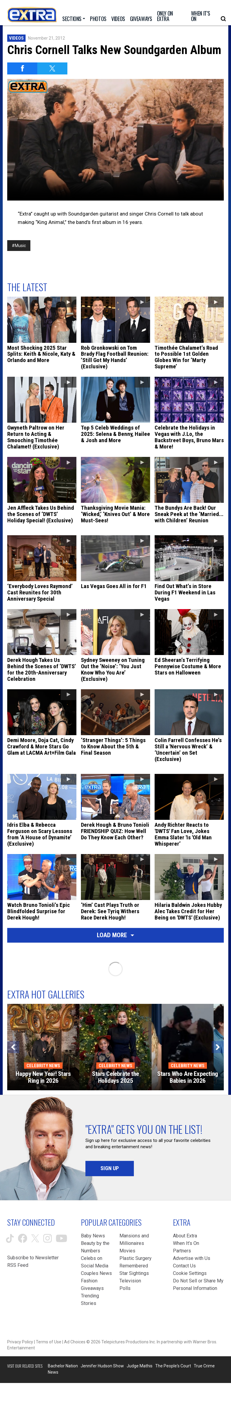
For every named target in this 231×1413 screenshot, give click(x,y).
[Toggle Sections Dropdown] (74, 18)
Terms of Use (48, 1341)
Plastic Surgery (135, 1258)
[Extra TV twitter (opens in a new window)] (35, 1238)
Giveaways (92, 1288)
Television (130, 1281)
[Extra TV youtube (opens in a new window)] (61, 1238)
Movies (127, 1251)
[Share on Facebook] (22, 68)
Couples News (96, 1273)
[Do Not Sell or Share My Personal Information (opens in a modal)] (198, 1284)
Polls (125, 1288)
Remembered (133, 1266)
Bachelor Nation (63, 1365)
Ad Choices (74, 1341)
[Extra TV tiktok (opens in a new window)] (9, 1238)
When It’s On (186, 1243)
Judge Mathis (139, 1365)
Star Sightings (134, 1273)
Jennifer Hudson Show (102, 1365)
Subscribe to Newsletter (33, 1258)
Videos (16, 38)
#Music (19, 245)
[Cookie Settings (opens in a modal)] (190, 1273)
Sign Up (109, 1168)
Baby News (93, 1236)
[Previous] (13, 1047)
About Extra (185, 1236)
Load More (115, 935)
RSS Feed (17, 1265)
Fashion (89, 1281)
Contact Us (184, 1266)
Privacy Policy (20, 1341)
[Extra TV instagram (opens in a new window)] (47, 1238)
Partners (182, 1251)
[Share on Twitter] (52, 68)
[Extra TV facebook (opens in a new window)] (22, 1238)
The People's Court (173, 1365)
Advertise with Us (191, 1258)
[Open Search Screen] (223, 18)
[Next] (218, 1047)
